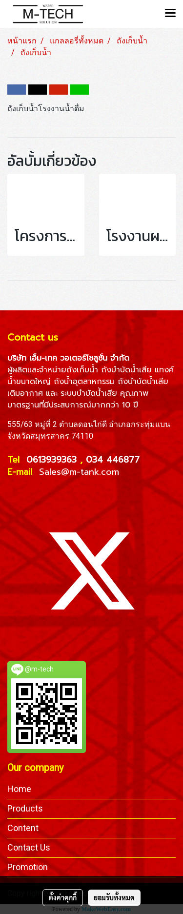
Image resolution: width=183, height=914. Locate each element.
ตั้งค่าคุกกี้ (63, 897)
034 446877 (113, 460)
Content (23, 828)
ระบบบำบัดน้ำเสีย (89, 393)
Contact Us (28, 847)
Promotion (27, 867)
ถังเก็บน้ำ (82, 370)
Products (25, 808)
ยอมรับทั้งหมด (114, 897)
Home (19, 789)
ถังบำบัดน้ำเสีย (126, 370)
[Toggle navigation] (170, 13)
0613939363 (53, 460)
